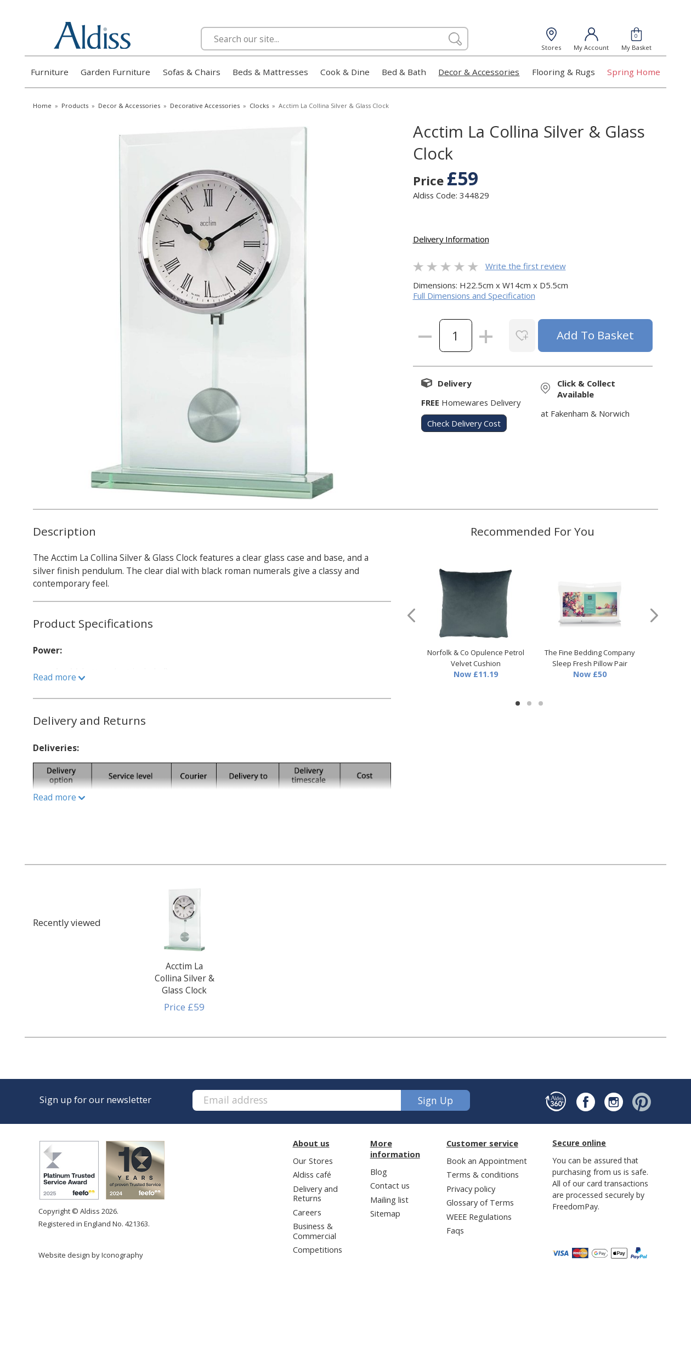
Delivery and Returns (315, 1193)
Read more (59, 677)
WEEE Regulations (479, 1216)
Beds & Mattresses (270, 71)
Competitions (317, 1249)
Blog (378, 1171)
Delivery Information (451, 239)
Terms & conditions (482, 1174)
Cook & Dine (345, 71)
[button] (518, 703)
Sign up (435, 1100)
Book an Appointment (486, 1160)
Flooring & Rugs (563, 71)
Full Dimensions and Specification (474, 295)
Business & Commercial (314, 1230)
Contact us (390, 1185)
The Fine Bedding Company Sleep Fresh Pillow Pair (590, 657)
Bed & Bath (404, 71)
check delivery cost (464, 423)
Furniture (50, 71)
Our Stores (313, 1160)
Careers (307, 1212)
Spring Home (633, 71)
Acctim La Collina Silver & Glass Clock (184, 978)
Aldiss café (312, 1174)
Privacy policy (470, 1188)
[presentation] (411, 615)
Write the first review (525, 265)
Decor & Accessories (478, 71)
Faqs (455, 1230)
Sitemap (385, 1213)
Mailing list (389, 1199)
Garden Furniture (115, 71)
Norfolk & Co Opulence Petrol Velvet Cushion (475, 657)
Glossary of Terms (480, 1202)
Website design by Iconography (90, 1255)
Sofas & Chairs (191, 71)
